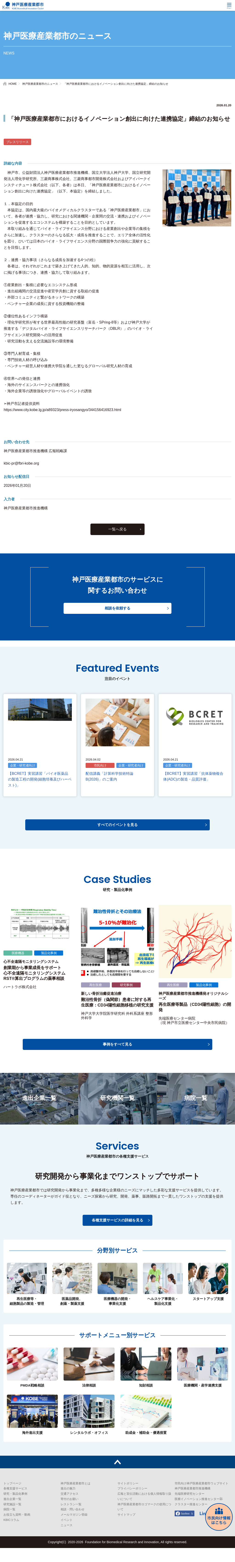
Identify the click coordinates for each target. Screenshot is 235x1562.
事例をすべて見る (117, 1058)
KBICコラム (11, 1534)
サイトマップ (126, 1529)
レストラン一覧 (71, 1518)
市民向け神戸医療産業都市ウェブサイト (201, 1497)
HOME (12, 83)
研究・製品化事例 (15, 1508)
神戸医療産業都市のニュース (40, 83)
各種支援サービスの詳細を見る (117, 1234)
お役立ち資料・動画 (16, 1529)
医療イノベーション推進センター (197, 1513)
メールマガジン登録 (74, 1529)
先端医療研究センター (189, 1508)
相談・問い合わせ (72, 1523)
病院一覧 (9, 1523)
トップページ (12, 1497)
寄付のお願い (69, 1513)
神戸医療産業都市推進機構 (192, 1502)
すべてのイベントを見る (117, 839)
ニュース (67, 1539)
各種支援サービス (15, 1502)
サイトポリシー (128, 1497)
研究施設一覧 (12, 1518)
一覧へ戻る (117, 548)
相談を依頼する (117, 628)
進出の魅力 (68, 1502)
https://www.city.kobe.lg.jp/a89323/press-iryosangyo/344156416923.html (62, 410)
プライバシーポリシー (132, 1502)
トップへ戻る (117, 1476)
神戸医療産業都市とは (75, 1497)
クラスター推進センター (191, 1518)
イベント (67, 1534)
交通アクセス (69, 1508)
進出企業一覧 (12, 1513)
